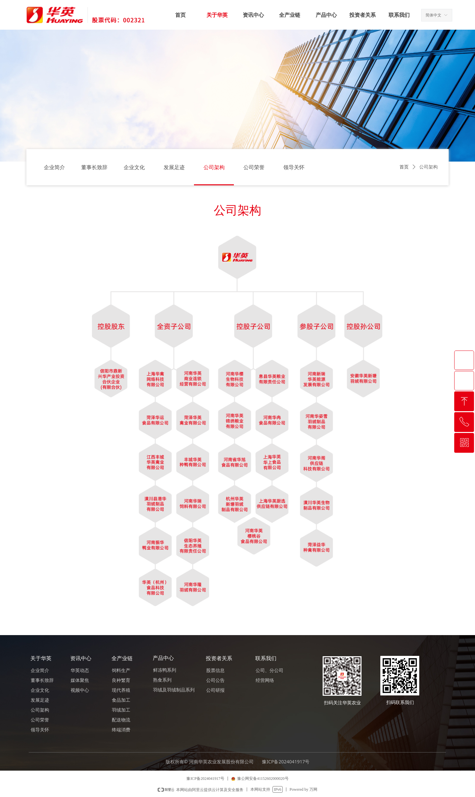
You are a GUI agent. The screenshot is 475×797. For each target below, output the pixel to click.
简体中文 (433, 15)
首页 (404, 167)
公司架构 (428, 167)
